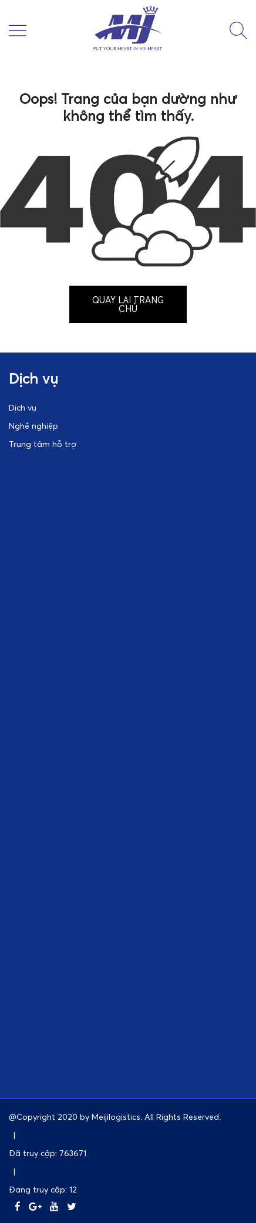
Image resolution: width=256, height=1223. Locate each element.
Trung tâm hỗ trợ (42, 444)
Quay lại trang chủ (128, 304)
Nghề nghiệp (33, 426)
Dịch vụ (22, 407)
